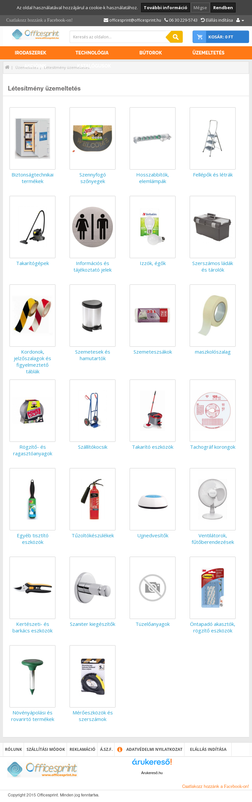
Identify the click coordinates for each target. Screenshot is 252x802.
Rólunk (13, 749)
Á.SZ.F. (106, 749)
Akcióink (35, 66)
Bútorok (150, 52)
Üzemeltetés (208, 52)
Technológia (92, 52)
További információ (165, 7)
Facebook (56, 20)
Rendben (223, 7)
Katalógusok (94, 66)
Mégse (200, 7)
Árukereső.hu (151, 773)
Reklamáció (82, 749)
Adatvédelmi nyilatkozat (154, 749)
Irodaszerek (30, 52)
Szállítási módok (46, 749)
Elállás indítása (208, 749)
